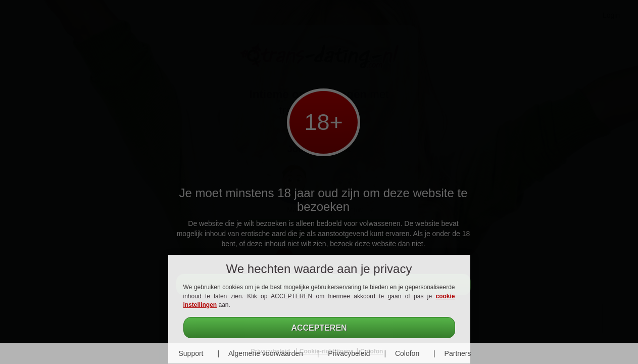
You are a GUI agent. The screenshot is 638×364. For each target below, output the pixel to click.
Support (190, 353)
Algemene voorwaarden (265, 353)
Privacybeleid (349, 353)
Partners (458, 353)
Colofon (407, 353)
